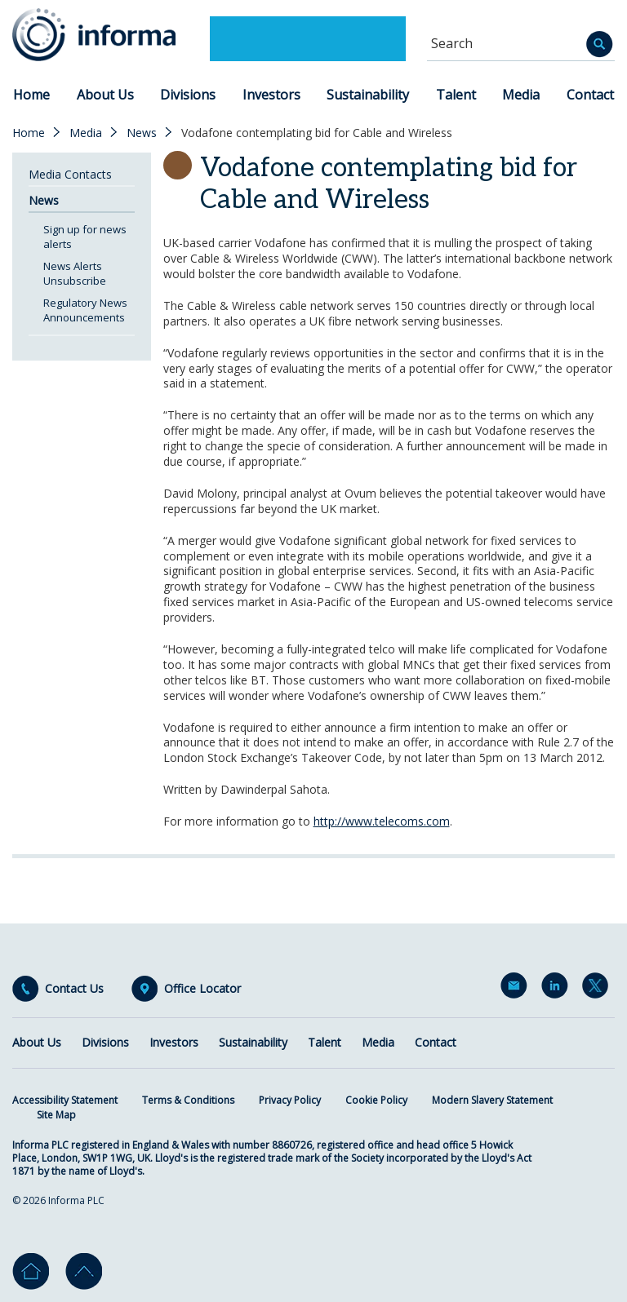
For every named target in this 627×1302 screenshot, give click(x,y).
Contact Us (74, 988)
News (142, 133)
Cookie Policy (376, 1100)
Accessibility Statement (65, 1100)
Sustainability (368, 95)
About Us (105, 95)
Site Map (56, 1115)
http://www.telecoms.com (382, 821)
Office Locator (202, 988)
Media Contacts (70, 174)
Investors (271, 95)
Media (521, 95)
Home (31, 95)
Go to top (83, 1271)
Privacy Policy (290, 1100)
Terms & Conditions (188, 1100)
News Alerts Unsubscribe (74, 273)
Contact (590, 95)
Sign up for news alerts (85, 236)
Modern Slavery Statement (492, 1100)
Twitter (598, 988)
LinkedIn (557, 988)
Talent (456, 95)
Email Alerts (516, 988)
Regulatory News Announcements (85, 310)
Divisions (188, 95)
